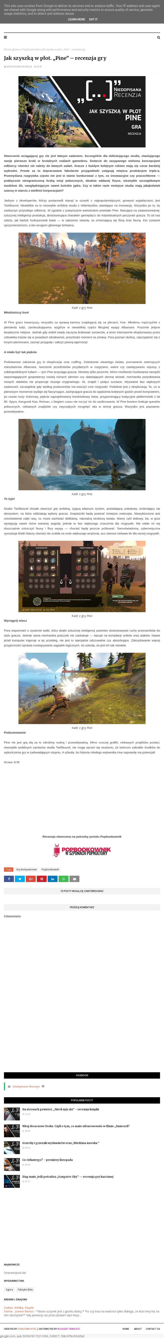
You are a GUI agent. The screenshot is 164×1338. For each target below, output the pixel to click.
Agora (9, 1289)
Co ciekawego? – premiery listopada (47, 1160)
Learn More (76, 19)
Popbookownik (31, 49)
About (138, 1328)
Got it (93, 19)
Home (126, 1328)
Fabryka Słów (25, 1289)
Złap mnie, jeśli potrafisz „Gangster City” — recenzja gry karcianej (67, 1176)
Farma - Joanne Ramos (19, 1311)
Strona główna (12, 49)
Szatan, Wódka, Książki (19, 1307)
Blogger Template (69, 1328)
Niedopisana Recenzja (82, 25)
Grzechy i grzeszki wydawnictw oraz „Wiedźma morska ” (60, 1143)
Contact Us (153, 1328)
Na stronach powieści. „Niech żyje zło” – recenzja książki (60, 1109)
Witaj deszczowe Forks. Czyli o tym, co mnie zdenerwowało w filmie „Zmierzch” (76, 1126)
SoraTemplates (27, 1328)
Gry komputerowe (26, 869)
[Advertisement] (82, 1040)
